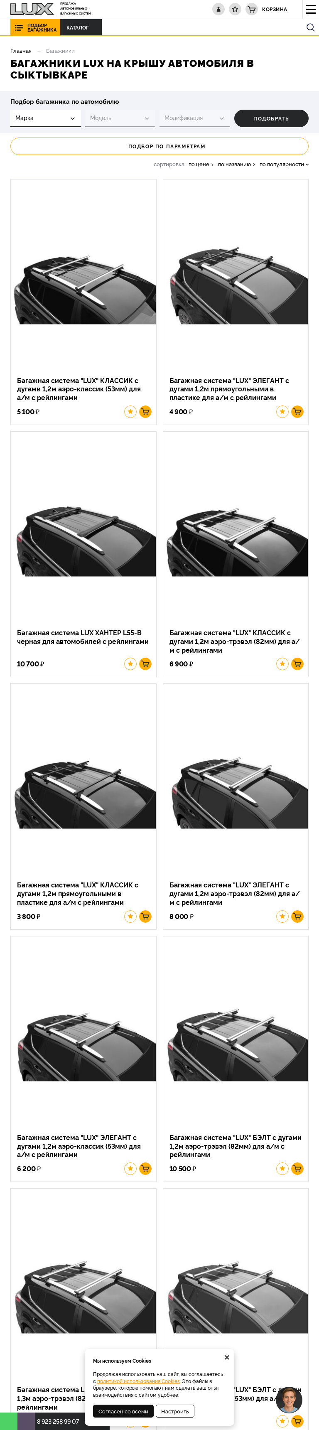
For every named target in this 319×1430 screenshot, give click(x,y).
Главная (21, 50)
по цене (199, 164)
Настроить (175, 1411)
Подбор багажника (41, 27)
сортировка (169, 164)
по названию (234, 164)
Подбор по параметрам (160, 146)
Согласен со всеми (123, 1411)
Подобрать (271, 118)
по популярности (282, 164)
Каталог (79, 27)
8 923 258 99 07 (58, 1421)
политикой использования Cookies (138, 1380)
